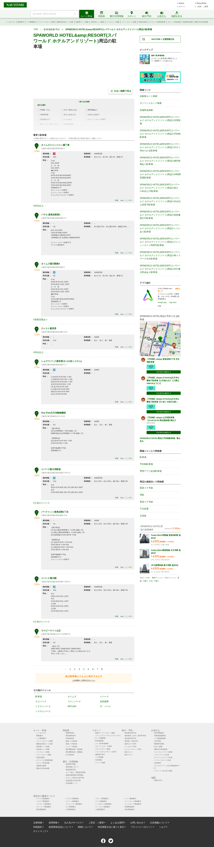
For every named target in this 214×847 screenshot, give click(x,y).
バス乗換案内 (31, 22)
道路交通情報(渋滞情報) (74, 775)
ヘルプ (162, 827)
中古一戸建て (154, 581)
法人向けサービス (73, 822)
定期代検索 (143, 22)
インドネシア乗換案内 (133, 804)
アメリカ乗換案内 (42, 799)
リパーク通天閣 (48, 578)
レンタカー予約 (130, 747)
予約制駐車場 (146, 464)
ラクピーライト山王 (51, 630)
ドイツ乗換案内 (130, 799)
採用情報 (53, 822)
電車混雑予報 (71, 770)
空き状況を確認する (163, 372)
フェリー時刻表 (71, 747)
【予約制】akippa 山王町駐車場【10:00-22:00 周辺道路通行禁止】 (162, 418)
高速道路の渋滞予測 (73, 780)
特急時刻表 (70, 738)
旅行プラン (129, 755)
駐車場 (38, 696)
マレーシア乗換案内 (43, 807)
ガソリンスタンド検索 (151, 103)
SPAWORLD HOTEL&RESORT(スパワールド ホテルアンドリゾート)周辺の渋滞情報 (160, 120)
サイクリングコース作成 (163, 757)
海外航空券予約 (130, 738)
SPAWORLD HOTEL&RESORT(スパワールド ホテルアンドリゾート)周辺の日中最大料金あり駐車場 (160, 268)
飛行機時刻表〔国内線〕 (75, 749)
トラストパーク (43, 706)
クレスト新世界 (48, 328)
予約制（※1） (45, 110)
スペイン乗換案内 (72, 801)
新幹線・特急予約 (131, 741)
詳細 (116, 200)
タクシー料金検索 (174, 22)
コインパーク (74, 701)
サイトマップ (39, 831)
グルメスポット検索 (102, 749)
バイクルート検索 (112, 22)
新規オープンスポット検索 (105, 733)
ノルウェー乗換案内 (43, 804)
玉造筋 (143, 516)
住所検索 (98, 760)
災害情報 (157, 763)
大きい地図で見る (120, 91)
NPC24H (72, 706)
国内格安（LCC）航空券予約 (135, 736)
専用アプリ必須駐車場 (151, 471)
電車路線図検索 (160, 736)
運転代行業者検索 (160, 749)
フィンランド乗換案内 (133, 801)
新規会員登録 (201, 3)
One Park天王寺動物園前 (53, 413)
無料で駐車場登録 (157, 56)
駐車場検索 (99, 741)
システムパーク (43, 711)
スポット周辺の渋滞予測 (75, 778)
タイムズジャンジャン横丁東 (55, 145)
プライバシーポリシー (142, 827)
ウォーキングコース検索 (163, 752)
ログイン (182, 7)
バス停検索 (99, 757)
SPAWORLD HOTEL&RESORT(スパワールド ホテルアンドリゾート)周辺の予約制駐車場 (160, 133)
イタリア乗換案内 (42, 801)
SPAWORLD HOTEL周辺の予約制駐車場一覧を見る (160, 439)
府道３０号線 (146, 502)
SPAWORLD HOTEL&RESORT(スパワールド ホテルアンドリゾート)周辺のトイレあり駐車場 (160, 228)
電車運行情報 (71, 764)
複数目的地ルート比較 (65, 22)
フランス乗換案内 (101, 799)
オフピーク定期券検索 (157, 22)
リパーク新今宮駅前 (51, 469)
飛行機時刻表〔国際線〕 (75, 752)
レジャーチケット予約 (133, 749)
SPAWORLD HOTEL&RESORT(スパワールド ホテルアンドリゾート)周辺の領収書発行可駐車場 (160, 214)
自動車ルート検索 (82, 22)
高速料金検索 (188, 22)
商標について (84, 827)
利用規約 (37, 827)
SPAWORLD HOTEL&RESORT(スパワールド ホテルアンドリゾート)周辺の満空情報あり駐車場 (160, 160)
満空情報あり (93, 110)
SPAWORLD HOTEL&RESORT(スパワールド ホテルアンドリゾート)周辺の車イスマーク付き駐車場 (160, 255)
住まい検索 (158, 747)
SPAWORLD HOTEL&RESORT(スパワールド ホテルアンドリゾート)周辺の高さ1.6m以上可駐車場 (160, 187)
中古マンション (170, 578)
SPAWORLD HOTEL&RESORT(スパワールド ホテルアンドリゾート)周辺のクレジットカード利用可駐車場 (160, 241)
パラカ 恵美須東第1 (50, 214)
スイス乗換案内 (101, 801)
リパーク (104, 696)
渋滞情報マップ (71, 783)
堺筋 (142, 495)
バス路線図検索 (160, 738)
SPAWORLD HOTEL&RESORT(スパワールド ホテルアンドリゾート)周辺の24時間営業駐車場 (160, 174)
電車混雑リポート (72, 767)
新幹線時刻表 (71, 736)
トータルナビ (10, 22)
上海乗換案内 (100, 809)
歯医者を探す (100, 754)
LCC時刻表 (70, 755)
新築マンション (157, 578)
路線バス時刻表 (71, 741)
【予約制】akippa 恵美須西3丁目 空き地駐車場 (163, 360)
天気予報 (157, 741)
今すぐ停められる (70, 110)
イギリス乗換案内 (72, 799)
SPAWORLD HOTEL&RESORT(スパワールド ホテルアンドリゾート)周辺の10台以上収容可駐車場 (160, 201)
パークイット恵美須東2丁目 (55, 512)
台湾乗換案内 (71, 809)
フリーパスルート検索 (46, 22)
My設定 (181, 3)
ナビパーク (40, 701)
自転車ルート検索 (97, 22)
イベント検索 (100, 763)
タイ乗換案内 (71, 807)
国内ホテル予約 (130, 744)
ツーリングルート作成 (162, 760)
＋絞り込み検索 (84, 102)
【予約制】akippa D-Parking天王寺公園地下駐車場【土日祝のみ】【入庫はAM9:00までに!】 (163, 380)
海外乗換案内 (159, 733)
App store (172, 302)
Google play (162, 302)
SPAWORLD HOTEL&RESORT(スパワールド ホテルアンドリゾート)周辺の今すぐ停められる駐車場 (160, 147)
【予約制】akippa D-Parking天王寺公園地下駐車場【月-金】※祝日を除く (163, 400)
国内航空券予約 (130, 733)
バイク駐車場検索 (101, 744)
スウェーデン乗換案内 (74, 804)
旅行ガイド (129, 752)
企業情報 (37, 822)
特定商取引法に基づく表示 (111, 827)
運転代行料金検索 (201, 22)
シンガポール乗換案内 (103, 804)
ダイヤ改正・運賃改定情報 (75, 772)
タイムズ (72, 696)
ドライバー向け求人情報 (163, 771)
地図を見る (158, 780)
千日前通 (144, 509)
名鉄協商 (104, 701)
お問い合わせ (136, 822)
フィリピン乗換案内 (102, 807)
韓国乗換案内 (130, 807)
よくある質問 (117, 822)
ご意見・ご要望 (202, 7)
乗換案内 (20, 22)
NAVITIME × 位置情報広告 (162, 39)
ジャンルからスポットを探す (106, 752)
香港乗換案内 (41, 809)
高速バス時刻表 (71, 744)
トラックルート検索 (129, 22)
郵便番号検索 (159, 744)
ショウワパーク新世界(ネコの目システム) (61, 361)
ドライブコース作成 (161, 755)
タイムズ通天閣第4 (50, 264)
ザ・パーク (105, 706)
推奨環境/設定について (60, 827)
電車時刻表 (70, 733)
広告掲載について (159, 822)
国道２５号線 (146, 488)
